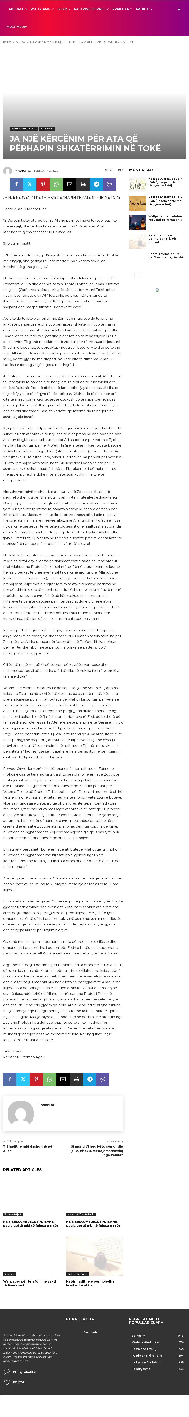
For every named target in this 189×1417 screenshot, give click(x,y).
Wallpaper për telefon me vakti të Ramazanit (29, 1279)
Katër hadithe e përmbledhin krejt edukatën (90, 1279)
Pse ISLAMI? (42, 9)
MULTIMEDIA (16, 27)
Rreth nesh (90, 1328)
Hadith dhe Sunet (78, 1269)
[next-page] (139, 270)
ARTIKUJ (144, 9)
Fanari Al (24, 166)
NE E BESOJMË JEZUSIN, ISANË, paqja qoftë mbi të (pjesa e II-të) (30, 1219)
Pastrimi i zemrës (91, 9)
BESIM (64, 9)
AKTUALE (18, 9)
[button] (179, 9)
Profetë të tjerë (12, 1210)
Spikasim (47, 124)
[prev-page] (132, 270)
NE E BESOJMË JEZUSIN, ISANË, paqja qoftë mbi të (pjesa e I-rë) (93, 1219)
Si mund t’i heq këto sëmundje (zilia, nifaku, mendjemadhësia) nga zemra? (96, 1146)
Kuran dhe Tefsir (40, 37)
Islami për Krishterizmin (81, 1210)
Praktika (122, 9)
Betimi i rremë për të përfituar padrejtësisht (165, 251)
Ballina (7, 37)
